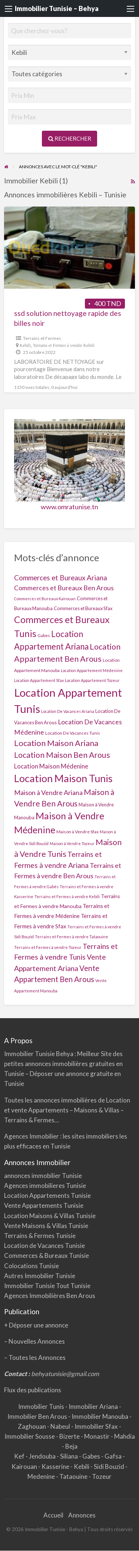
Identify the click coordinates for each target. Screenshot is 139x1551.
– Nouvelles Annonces (34, 1341)
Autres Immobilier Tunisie (39, 1276)
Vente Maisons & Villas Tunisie (46, 1226)
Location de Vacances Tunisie (44, 1245)
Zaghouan (32, 1426)
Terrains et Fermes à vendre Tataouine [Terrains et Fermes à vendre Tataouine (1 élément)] (71, 936)
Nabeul (60, 1426)
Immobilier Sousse (30, 1436)
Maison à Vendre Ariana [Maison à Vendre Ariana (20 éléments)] (48, 792)
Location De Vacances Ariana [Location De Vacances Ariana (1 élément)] (67, 711)
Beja (71, 1446)
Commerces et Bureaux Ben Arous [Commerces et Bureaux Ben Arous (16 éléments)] (64, 588)
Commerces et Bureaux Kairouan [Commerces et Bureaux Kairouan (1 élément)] (45, 598)
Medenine (41, 1476)
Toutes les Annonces (37, 1357)
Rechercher (69, 138)
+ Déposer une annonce (36, 1325)
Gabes (91, 1456)
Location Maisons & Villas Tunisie (50, 1216)
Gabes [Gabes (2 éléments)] (43, 635)
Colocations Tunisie (31, 1266)
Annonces (82, 1515)
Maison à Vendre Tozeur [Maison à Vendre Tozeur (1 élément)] (72, 843)
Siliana (69, 1456)
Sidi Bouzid (109, 1466)
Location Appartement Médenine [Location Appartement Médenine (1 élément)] (92, 670)
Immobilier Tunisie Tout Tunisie (48, 1286)
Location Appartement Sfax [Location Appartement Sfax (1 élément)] (39, 680)
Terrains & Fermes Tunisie (40, 1235)
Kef (20, 1456)
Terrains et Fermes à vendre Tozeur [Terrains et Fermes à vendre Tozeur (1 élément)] (48, 947)
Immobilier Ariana (94, 1406)
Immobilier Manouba (100, 1416)
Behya (65, 1054)
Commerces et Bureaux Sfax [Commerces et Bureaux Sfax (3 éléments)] (83, 608)
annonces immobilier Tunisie (43, 1175)
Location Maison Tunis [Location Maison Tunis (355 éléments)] (63, 778)
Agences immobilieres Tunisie (45, 1185)
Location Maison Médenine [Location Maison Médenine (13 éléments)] (51, 766)
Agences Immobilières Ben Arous (49, 1295)
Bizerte (70, 1436)
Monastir (97, 1436)
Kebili (25, 345)
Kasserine (56, 1466)
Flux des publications (32, 1390)
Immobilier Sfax (97, 1426)
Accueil (53, 1515)
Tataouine (74, 1476)
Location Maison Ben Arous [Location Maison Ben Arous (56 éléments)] (62, 755)
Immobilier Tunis (41, 1406)
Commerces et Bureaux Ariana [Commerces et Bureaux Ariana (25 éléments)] (60, 577)
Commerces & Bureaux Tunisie (46, 1255)
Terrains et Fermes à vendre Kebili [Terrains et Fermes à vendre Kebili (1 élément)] (67, 896)
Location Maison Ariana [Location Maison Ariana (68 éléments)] (56, 743)
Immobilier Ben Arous (37, 1416)
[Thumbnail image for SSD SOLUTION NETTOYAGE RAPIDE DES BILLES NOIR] (69, 248)
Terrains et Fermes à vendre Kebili (64, 345)
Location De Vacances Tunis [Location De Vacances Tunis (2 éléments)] (72, 733)
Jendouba (43, 1456)
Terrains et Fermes (42, 338)
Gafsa (114, 1456)
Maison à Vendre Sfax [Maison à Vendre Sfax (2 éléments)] (77, 831)
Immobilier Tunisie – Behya (57, 8)
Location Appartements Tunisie (47, 1195)
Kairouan (24, 1466)
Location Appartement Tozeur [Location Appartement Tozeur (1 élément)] (92, 680)
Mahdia (124, 1436)
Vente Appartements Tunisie (43, 1205)
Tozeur (102, 1476)
